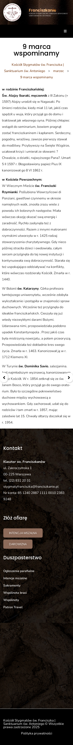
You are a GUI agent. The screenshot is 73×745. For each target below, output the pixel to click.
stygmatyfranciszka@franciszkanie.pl (31, 486)
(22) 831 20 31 (20, 480)
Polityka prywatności (36, 733)
